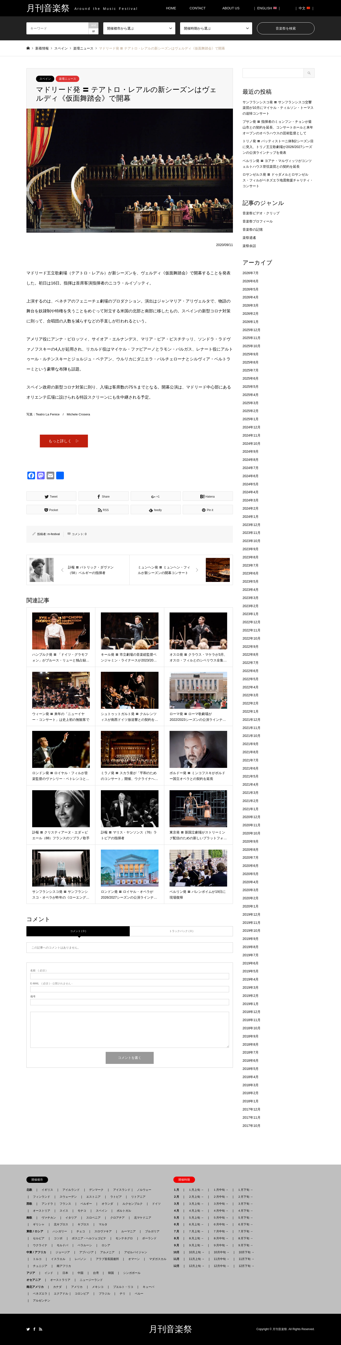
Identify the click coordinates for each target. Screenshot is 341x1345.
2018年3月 (251, 1085)
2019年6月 (251, 963)
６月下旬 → (245, 1224)
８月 (177, 1238)
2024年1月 (251, 516)
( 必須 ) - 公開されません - (51, 984)
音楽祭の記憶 (253, 229)
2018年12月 (252, 1012)
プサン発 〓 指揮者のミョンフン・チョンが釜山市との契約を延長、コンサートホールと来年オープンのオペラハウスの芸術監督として (278, 127)
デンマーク (96, 1189)
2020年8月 (251, 849)
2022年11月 (252, 630)
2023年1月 (251, 614)
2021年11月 (252, 728)
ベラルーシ (85, 1245)
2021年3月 (251, 793)
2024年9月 (251, 451)
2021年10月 (252, 736)
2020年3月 (251, 890)
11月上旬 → (196, 1259)
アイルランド (71, 1189)
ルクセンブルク (133, 1203)
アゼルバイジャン (135, 1252)
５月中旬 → (220, 1217)
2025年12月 (252, 330)
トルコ (37, 1259)
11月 (177, 1259)
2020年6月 (251, 866)
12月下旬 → (246, 1266)
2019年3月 (251, 987)
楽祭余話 (249, 246)
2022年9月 (251, 646)
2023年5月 (251, 581)
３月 (177, 1203)
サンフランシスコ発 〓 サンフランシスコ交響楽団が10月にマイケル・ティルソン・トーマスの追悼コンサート (278, 108)
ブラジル (104, 1293)
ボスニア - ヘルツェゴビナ (89, 1238)
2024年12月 (252, 427)
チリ (122, 1293)
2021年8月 (251, 752)
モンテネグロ (124, 1238)
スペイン (45, 78)
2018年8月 (251, 1044)
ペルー (139, 1293)
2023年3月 (251, 598)
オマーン (134, 1259)
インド (49, 1273)
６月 (177, 1224)
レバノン (80, 1259)
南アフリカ (64, 1266)
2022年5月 (251, 679)
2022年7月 (251, 663)
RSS (40, 1329)
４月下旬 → (245, 1210)
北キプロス (61, 1224)
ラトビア (116, 1196)
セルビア (38, 1238)
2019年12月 (252, 914)
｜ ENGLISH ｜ (267, 8)
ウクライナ (40, 1245)
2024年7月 (251, 468)
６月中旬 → (220, 1224)
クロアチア (117, 1217)
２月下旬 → (245, 1196)
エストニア (93, 1196)
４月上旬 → (196, 1210)
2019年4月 (251, 979)
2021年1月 (251, 809)
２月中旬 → (220, 1196)
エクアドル (59, 1293)
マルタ (103, 1224)
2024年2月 (251, 508)
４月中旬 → (220, 1210)
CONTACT (197, 8)
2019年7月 (251, 955)
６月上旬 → (196, 1224)
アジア (32, 1273)
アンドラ (46, 1203)
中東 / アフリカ (37, 1252)
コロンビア (82, 1293)
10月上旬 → (196, 1252)
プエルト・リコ (123, 1287)
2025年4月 (251, 395)
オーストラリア (60, 1280)
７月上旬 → (196, 1231)
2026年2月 (251, 313)
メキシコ (97, 1287)
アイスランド (120, 1189)
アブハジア (85, 1252)
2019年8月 (251, 947)
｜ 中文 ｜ (304, 8)
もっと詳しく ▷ (64, 441)
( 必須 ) (38, 971)
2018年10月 (252, 1028)
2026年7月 (251, 273)
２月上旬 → (196, 1196)
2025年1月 (251, 419)
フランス (65, 1203)
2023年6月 (251, 573)
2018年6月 (251, 1060)
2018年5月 (251, 1069)
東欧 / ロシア (36, 1231)
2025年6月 (251, 378)
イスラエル (58, 1259)
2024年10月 (252, 443)
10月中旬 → (221, 1252)
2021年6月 (251, 768)
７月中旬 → (220, 1231)
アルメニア (107, 1252)
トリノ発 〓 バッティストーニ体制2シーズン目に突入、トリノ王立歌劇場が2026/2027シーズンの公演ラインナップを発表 (278, 146)
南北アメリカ (36, 1287)
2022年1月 (251, 711)
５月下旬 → (245, 1217)
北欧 (30, 1189)
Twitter (28, 1329)
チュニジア (40, 1266)
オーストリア (41, 1210)
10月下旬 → (246, 1252)
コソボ (58, 1238)
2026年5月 (251, 289)
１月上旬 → (196, 1189)
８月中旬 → (220, 1238)
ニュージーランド (91, 1280)
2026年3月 (251, 305)
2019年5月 (251, 971)
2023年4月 (251, 590)
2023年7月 (251, 565)
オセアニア (35, 1280)
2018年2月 (251, 1093)
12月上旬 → (196, 1266)
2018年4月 (251, 1077)
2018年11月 (252, 1020)
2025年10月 (252, 346)
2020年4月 (251, 882)
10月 (177, 1252)
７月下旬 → (245, 1231)
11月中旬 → (221, 1259)
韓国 (111, 1273)
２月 (177, 1196)
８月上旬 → (196, 1238)
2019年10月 (252, 930)
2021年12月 (252, 720)
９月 (177, 1245)
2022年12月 (252, 622)
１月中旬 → (220, 1189)
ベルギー (86, 1203)
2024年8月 (251, 460)
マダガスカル (156, 1259)
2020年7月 (251, 857)
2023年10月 (252, 541)
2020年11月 (252, 825)
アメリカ (76, 1287)
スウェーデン (68, 1196)
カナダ (57, 1287)
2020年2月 (251, 898)
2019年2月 (251, 996)
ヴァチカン (49, 1217)
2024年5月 (251, 484)
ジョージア (63, 1252)
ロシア (106, 1245)
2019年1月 (251, 1004)
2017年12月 (252, 1109)
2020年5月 (251, 874)
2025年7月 (251, 370)
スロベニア (93, 1217)
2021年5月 (251, 776)
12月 (177, 1266)
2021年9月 (251, 744)
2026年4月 (251, 297)
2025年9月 (251, 354)
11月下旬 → (246, 1259)
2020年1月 (251, 906)
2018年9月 (251, 1036)
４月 (177, 1210)
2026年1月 (251, 322)
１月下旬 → (245, 1189)
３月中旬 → (220, 1203)
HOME (171, 8)
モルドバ (62, 1245)
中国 (80, 1273)
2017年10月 (252, 1126)
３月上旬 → (196, 1203)
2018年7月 (251, 1052)
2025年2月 (251, 411)
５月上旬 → (196, 1217)
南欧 (30, 1217)
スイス (64, 1210)
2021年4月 (251, 784)
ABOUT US (232, 8)
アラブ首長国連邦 (107, 1259)
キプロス (83, 1224)
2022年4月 (251, 687)
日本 (65, 1273)
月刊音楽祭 (170, 1329)
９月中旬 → (220, 1245)
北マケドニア (142, 1217)
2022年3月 (251, 695)
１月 (177, 1189)
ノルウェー (144, 1189)
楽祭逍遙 (249, 238)
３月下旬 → (245, 1203)
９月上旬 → (196, 1245)
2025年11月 (252, 338)
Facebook (34, 1329)
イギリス (47, 1189)
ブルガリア (152, 1231)
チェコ (80, 1231)
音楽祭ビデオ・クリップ (261, 213)
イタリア (71, 1217)
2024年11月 (252, 435)
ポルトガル (124, 1210)
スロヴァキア (103, 1231)
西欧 (30, 1203)
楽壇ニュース (67, 78)
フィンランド (41, 1196)
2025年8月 (251, 362)
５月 (177, 1217)
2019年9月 (251, 939)
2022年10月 (252, 638)
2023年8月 (251, 557)
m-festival (54, 534)
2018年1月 (251, 1101)
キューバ (148, 1287)
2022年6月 (251, 671)
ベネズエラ (38, 1293)
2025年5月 (251, 387)
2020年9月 (251, 841)
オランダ (107, 1203)
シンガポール (131, 1273)
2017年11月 (252, 1117)
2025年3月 (251, 403)
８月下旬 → (245, 1238)
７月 (177, 1231)
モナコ (82, 1210)
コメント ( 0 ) (78, 931)
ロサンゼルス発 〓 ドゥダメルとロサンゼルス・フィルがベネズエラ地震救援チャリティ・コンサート (278, 180)
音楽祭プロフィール (258, 221)
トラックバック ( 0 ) (181, 931)
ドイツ (156, 1203)
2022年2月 (251, 703)
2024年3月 (251, 500)
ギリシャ (38, 1224)
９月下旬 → (245, 1245)
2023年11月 (252, 533)
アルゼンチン (40, 1300)
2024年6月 (251, 476)
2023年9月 (251, 549)
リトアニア (138, 1196)
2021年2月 (251, 801)
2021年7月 (251, 760)
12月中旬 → (221, 1266)
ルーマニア (128, 1231)
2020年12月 (252, 817)
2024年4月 (251, 492)
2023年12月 (252, 525)
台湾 (96, 1273)
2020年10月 (252, 833)
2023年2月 (251, 606)
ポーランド (149, 1238)
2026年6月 (251, 281)
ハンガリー (60, 1231)
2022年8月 (251, 654)
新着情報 (42, 48)
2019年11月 (252, 923)
